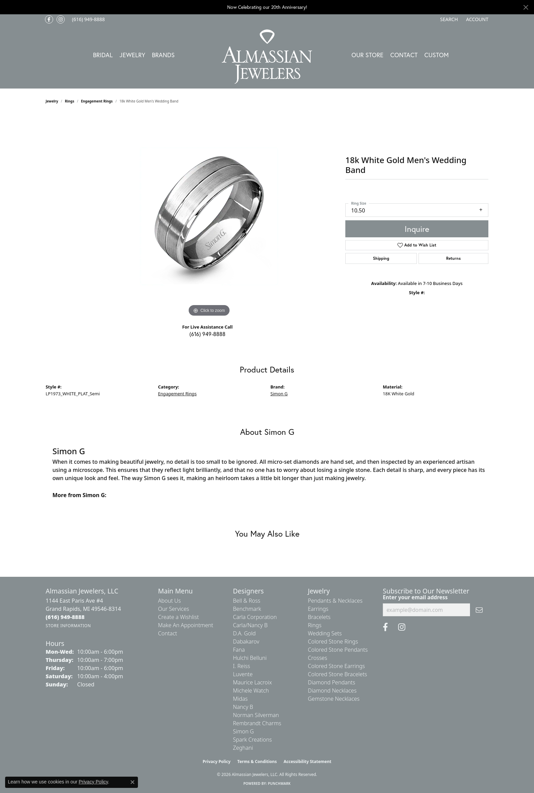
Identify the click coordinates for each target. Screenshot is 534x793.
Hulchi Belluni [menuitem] (250, 658)
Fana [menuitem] (239, 649)
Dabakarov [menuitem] (246, 641)
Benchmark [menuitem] (247, 609)
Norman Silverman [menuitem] (256, 715)
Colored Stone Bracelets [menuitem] (337, 674)
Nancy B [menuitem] (243, 707)
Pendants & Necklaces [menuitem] (335, 600)
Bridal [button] (103, 55)
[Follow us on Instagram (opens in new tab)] (61, 19)
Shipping (381, 258)
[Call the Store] (65, 617)
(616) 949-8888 (207, 333)
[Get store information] (68, 626)
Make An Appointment (185, 625)
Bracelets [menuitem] (319, 617)
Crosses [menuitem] (317, 658)
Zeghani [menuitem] (243, 747)
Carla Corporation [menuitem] (255, 617)
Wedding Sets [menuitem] (325, 633)
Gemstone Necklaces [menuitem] (334, 698)
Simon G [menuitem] (243, 731)
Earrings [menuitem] (318, 609)
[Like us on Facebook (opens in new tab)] (49, 19)
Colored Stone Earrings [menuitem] (336, 666)
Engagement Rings (97, 101)
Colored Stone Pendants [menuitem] (338, 649)
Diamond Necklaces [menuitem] (332, 690)
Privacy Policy (217, 761)
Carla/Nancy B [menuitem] (250, 625)
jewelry (52, 101)
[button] (448, 19)
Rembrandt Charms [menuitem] (257, 723)
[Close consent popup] (132, 782)
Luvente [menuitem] (243, 674)
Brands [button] (163, 55)
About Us (169, 600)
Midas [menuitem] (240, 698)
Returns (453, 258)
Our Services (173, 609)
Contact (404, 55)
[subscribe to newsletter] (479, 609)
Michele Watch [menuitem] (251, 690)
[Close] (525, 7)
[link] (87, 19)
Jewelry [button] (132, 55)
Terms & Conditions (257, 761)
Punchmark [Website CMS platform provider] (279, 783)
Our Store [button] (367, 55)
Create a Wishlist (178, 617)
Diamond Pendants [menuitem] (331, 682)
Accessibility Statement (307, 761)
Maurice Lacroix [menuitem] (252, 682)
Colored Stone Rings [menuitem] (333, 641)
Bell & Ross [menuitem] (246, 600)
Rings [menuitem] (314, 625)
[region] (209, 216)
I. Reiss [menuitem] (241, 666)
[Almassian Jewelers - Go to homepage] (267, 57)
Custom (436, 55)
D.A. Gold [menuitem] (244, 633)
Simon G (279, 394)
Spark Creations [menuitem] (252, 739)
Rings (69, 101)
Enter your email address (415, 597)
